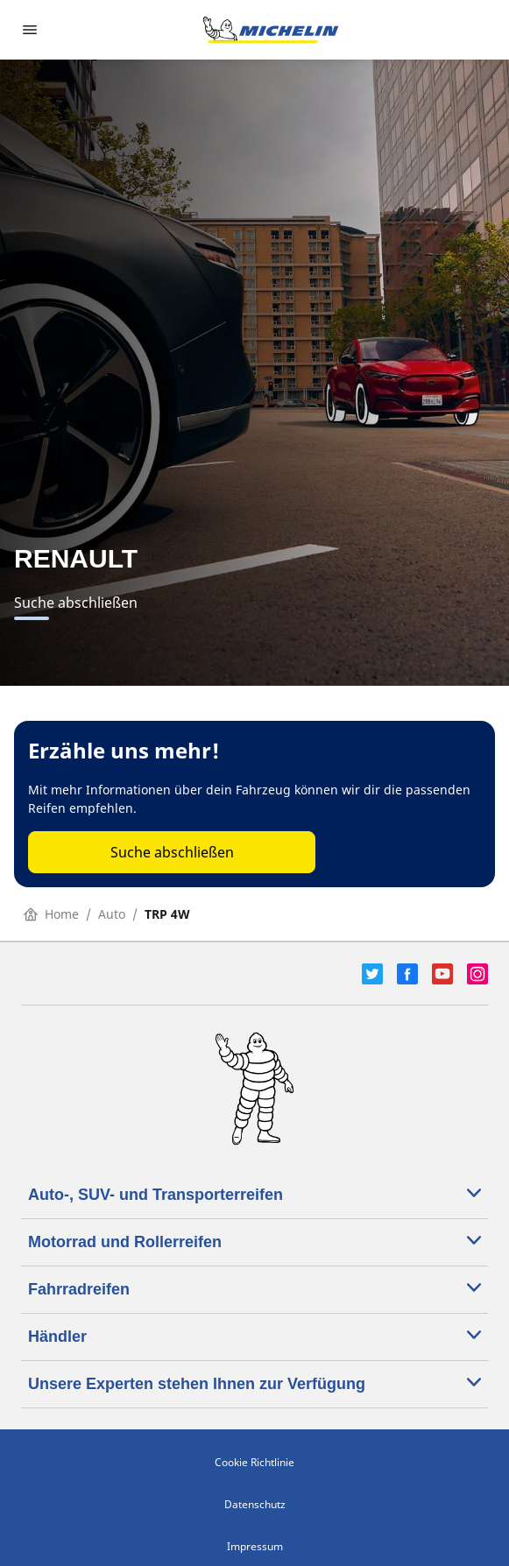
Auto (111, 914)
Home (51, 914)
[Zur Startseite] (271, 30)
